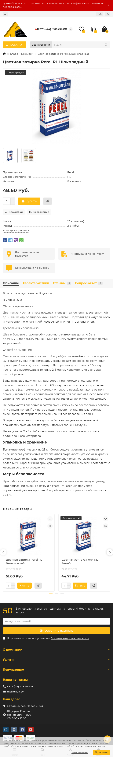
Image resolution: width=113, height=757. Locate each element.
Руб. (99, 13)
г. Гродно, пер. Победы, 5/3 (25, 705)
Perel (70, 172)
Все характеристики (16, 230)
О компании (56, 649)
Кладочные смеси (21, 53)
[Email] (56, 621)
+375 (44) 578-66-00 (52, 29)
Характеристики (36, 283)
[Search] (81, 44)
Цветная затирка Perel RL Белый (79, 561)
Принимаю (101, 752)
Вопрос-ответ (89, 283)
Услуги (56, 659)
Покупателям (56, 669)
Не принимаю (79, 752)
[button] (3, 552)
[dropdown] (5, 14)
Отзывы (62, 283)
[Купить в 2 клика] (47, 201)
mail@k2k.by (15, 691)
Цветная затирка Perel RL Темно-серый (24, 561)
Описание (11, 283)
